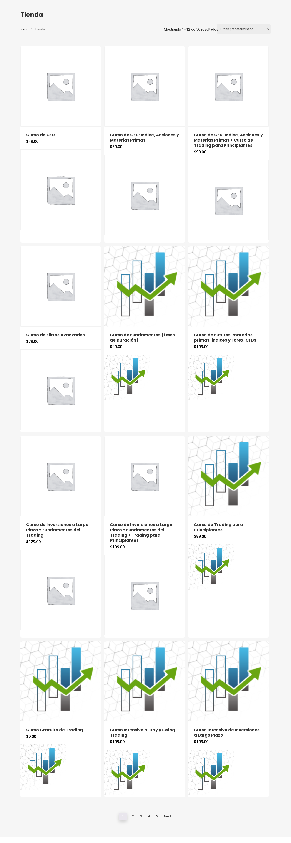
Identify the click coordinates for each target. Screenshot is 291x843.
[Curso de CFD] (60, 86)
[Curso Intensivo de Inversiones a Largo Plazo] (228, 681)
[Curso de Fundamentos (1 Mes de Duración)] (144, 286)
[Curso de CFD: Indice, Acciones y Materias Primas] (144, 86)
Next (167, 816)
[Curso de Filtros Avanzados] (60, 286)
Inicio (24, 29)
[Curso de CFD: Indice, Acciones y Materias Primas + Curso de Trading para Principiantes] (228, 86)
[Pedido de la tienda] (244, 29)
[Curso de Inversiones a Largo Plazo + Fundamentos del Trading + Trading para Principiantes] (144, 476)
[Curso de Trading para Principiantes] (228, 476)
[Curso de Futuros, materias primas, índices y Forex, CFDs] (228, 286)
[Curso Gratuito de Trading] (60, 681)
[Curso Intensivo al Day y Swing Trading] (144, 681)
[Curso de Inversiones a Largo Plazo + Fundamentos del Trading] (60, 476)
